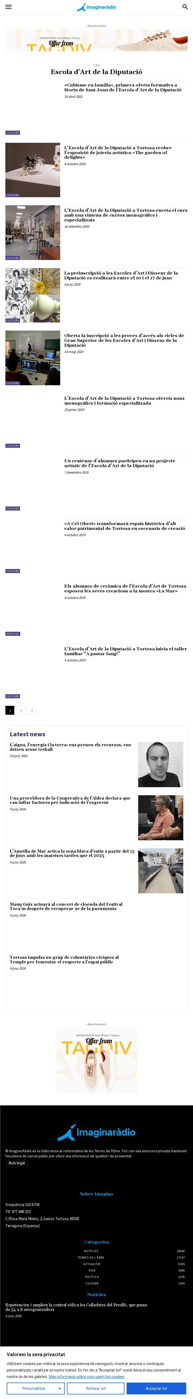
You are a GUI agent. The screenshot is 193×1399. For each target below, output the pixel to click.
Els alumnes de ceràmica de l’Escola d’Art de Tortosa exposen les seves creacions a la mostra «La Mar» (125, 589)
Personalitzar (33, 1388)
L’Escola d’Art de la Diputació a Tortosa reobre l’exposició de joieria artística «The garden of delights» (118, 152)
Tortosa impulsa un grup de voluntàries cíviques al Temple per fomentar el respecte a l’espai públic (64, 960)
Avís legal (17, 1163)
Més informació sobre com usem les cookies (86, 1376)
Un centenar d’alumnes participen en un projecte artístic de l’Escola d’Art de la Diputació (119, 463)
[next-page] (32, 710)
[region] (96, 1372)
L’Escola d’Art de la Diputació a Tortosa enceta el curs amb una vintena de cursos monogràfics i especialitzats (126, 215)
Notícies (12, 634)
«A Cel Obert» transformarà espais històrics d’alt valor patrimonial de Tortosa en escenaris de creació (124, 526)
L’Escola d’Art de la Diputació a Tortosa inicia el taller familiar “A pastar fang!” (125, 651)
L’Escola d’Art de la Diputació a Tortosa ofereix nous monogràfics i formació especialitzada (124, 401)
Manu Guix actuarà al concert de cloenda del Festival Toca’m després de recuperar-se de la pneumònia (66, 907)
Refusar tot (96, 1388)
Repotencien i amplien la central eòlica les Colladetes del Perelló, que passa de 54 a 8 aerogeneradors (76, 1307)
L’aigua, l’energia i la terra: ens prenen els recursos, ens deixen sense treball (70, 747)
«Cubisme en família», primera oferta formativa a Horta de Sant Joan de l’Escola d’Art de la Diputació (123, 87)
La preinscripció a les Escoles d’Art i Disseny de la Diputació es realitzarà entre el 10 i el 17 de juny (121, 275)
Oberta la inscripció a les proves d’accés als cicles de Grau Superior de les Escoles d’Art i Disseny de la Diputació (124, 340)
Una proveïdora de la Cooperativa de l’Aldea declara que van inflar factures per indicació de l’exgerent (70, 801)
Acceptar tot (156, 1388)
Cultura (12, 132)
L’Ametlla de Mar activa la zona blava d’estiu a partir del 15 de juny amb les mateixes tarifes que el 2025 (72, 854)
